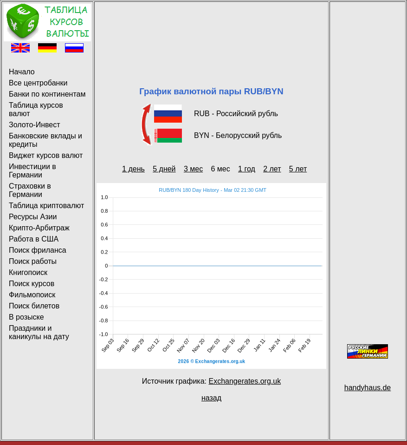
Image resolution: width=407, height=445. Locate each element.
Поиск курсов (31, 284)
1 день (133, 169)
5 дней (164, 169)
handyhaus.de (367, 388)
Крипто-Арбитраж (39, 228)
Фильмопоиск (32, 295)
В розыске (26, 317)
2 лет (272, 169)
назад (211, 398)
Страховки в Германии (30, 190)
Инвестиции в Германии (32, 171)
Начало (22, 72)
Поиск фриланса (37, 250)
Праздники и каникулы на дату (39, 332)
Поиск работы (33, 261)
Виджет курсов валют (46, 155)
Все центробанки (38, 83)
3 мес (193, 169)
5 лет (298, 169)
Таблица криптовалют (46, 205)
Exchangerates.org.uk (244, 381)
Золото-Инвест (34, 125)
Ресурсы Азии (33, 217)
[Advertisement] (211, 33)
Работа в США (33, 239)
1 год (246, 169)
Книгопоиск (28, 272)
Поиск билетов (34, 306)
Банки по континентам (47, 94)
